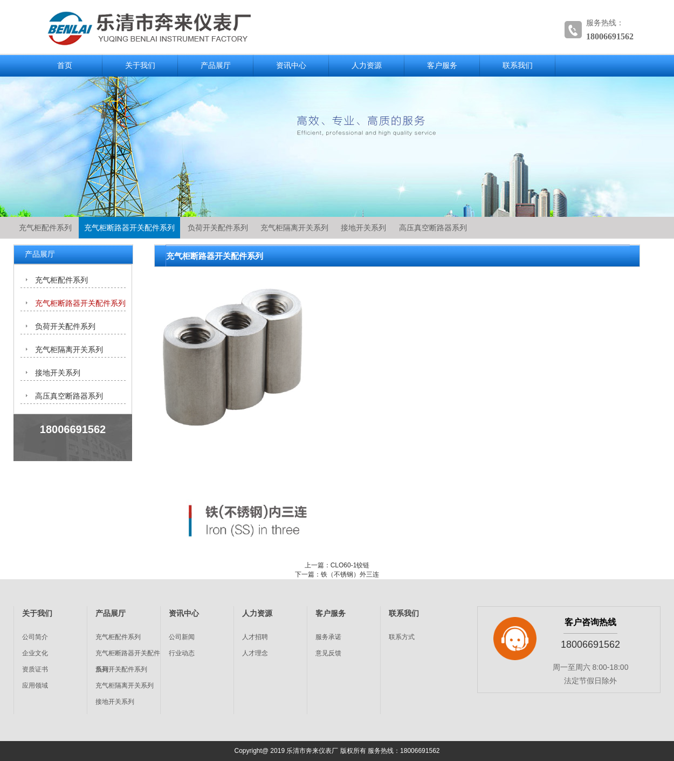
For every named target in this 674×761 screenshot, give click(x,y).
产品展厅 (216, 65)
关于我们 (140, 65)
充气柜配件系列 (45, 227)
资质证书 (35, 669)
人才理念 (255, 653)
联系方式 (402, 637)
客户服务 (442, 65)
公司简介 (35, 637)
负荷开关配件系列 (218, 227)
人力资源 (367, 65)
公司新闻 (182, 637)
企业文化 (35, 653)
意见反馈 (328, 653)
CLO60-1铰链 (350, 565)
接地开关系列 (363, 227)
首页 (64, 65)
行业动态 (182, 653)
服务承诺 (328, 637)
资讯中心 (291, 65)
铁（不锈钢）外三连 (350, 574)
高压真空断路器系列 (433, 227)
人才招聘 (255, 637)
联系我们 (518, 65)
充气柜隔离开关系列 (294, 227)
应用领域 (35, 685)
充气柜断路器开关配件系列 (129, 227)
